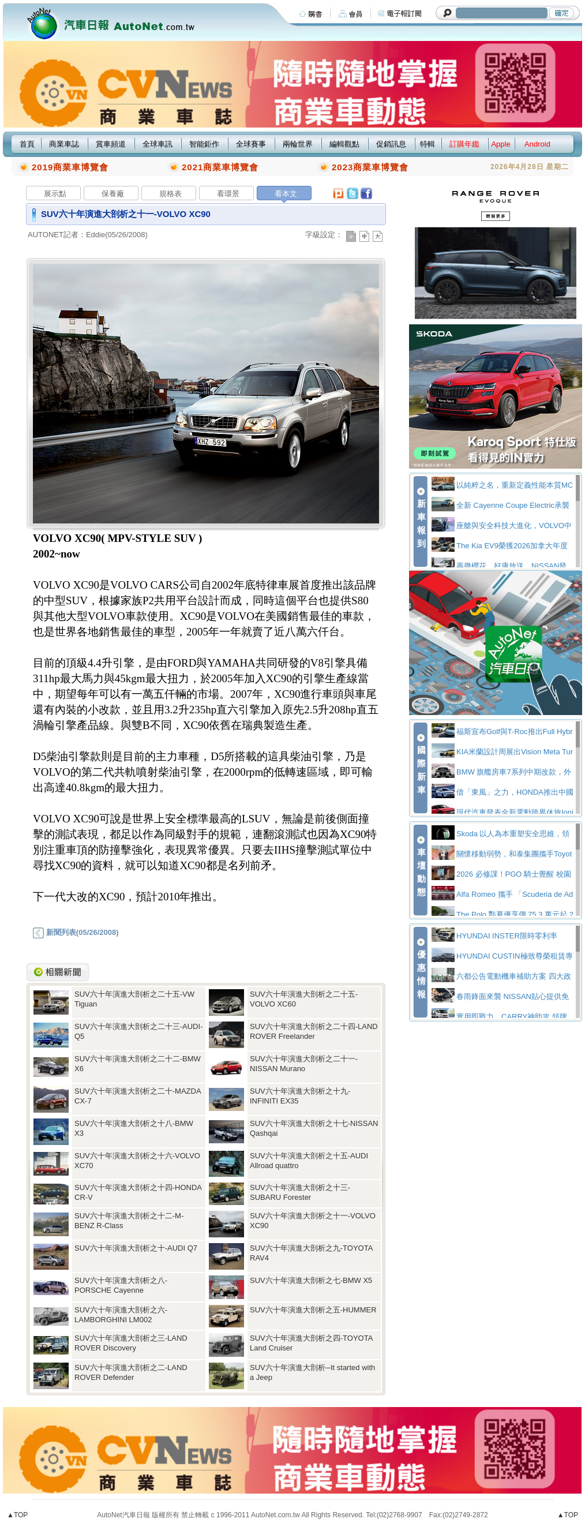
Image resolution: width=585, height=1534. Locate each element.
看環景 (228, 193)
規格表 (170, 193)
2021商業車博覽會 (220, 167)
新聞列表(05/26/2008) (75, 932)
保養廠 (113, 193)
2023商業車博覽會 (370, 167)
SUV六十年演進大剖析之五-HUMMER (313, 1309)
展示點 (55, 193)
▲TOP (17, 1515)
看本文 (286, 193)
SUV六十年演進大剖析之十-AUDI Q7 (135, 1248)
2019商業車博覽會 (70, 167)
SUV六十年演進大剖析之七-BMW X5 (311, 1280)
